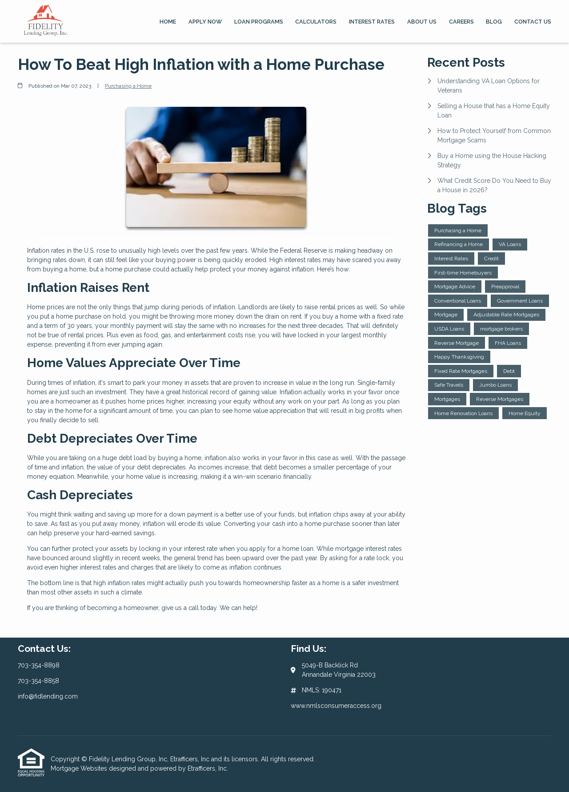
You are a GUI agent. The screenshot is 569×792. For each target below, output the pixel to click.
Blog (494, 21)
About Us (422, 21)
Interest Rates (372, 21)
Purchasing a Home (128, 86)
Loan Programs (258, 21)
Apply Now (205, 21)
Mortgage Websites (80, 768)
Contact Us (532, 21)
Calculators (316, 21)
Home (168, 21)
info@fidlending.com (48, 696)
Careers (461, 21)
